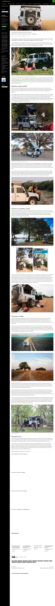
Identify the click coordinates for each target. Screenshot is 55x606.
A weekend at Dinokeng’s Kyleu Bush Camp (5, 68)
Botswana (21, 278)
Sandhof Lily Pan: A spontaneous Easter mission (4, 72)
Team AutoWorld (30, 319)
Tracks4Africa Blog (6, 1)
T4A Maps (24, 562)
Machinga (36, 327)
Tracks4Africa (19, 36)
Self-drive (14, 562)
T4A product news (46, 3)
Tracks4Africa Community (27, 32)
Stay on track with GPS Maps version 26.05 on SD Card (5, 63)
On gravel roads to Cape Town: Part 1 (4, 48)
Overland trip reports (37, 3)
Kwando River (39, 213)
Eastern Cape (35, 439)
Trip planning (29, 562)
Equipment (4, 3)
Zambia (31, 77)
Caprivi (23, 211)
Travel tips (18, 3)
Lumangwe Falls (40, 389)
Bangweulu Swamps (15, 328)
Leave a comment (27, 36)
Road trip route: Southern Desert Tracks (42, 567)
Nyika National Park (23, 81)
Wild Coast (30, 438)
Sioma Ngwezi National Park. (39, 171)
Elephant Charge (14, 319)
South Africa (19, 562)
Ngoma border (36, 211)
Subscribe (4, 26)
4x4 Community (14, 32)
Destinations (24, 3)
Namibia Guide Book (48, 210)
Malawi (36, 77)
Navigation (29, 3)
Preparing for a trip (11, 3)
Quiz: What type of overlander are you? (21, 567)
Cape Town (27, 80)
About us (52, 3)
